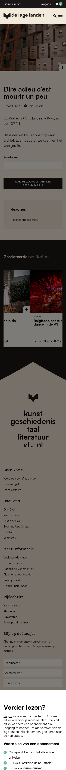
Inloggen (46, 4)
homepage (15, 735)
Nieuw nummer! (13, 4)
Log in (8, 716)
